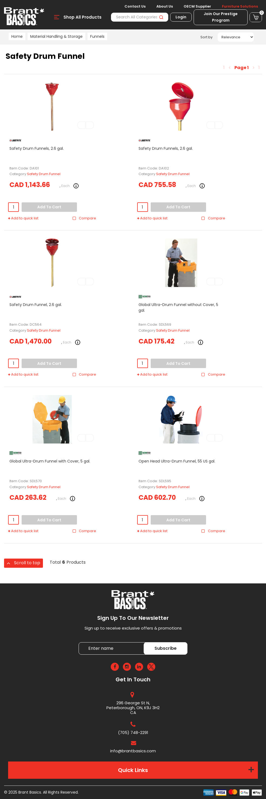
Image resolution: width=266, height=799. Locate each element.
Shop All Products (82, 17)
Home (17, 36)
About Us (164, 6)
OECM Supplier (197, 6)
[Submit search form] (161, 17)
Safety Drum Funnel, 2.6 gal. (35, 304)
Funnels (97, 36)
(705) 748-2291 (133, 732)
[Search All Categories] (139, 17)
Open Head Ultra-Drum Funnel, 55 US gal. (177, 461)
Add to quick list (23, 218)
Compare (84, 218)
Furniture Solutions (240, 6)
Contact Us (135, 6)
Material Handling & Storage (56, 36)
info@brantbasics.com (133, 751)
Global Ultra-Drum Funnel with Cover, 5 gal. (49, 461)
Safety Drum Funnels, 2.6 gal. (36, 148)
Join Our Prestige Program (221, 17)
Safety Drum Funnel (43, 173)
